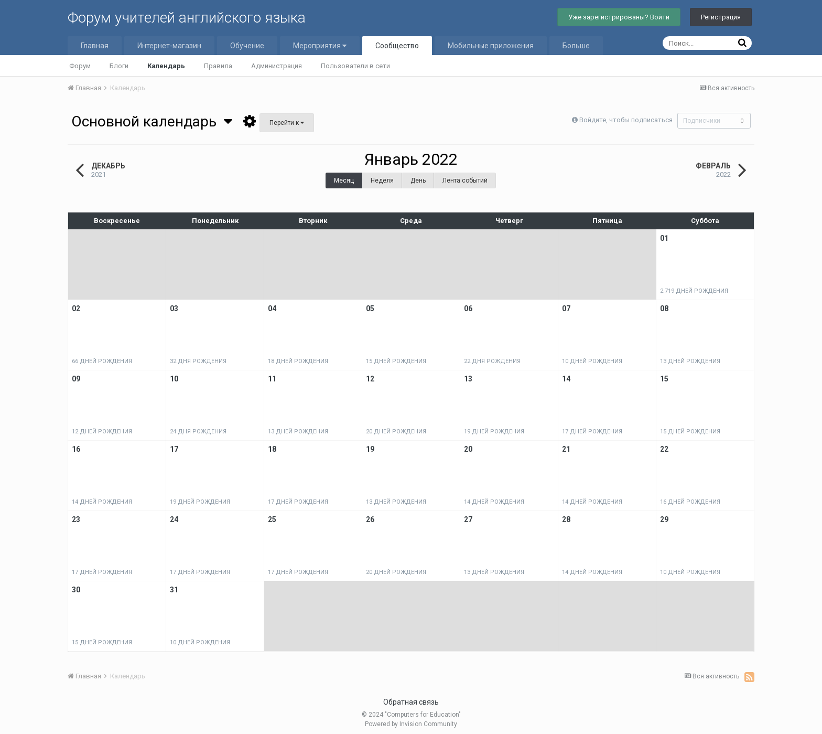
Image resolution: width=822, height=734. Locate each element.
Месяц (344, 180)
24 (174, 519)
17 (174, 449)
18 (272, 449)
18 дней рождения (298, 361)
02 (76, 308)
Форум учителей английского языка (187, 17)
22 (664, 449)
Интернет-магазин (169, 45)
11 (272, 379)
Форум (80, 66)
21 (566, 449)
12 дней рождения (102, 431)
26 (370, 519)
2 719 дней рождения (694, 291)
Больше (576, 45)
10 (174, 379)
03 (174, 308)
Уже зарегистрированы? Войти (618, 17)
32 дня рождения (198, 361)
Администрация (276, 66)
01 (664, 238)
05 (370, 308)
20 (468, 449)
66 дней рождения (102, 361)
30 (76, 590)
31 (174, 590)
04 (272, 308)
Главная (95, 45)
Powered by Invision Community (411, 724)
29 (664, 519)
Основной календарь (151, 121)
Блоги (119, 66)
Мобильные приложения (491, 45)
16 (76, 449)
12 (370, 379)
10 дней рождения (592, 361)
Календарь (166, 66)
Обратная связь (411, 702)
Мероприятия (320, 45)
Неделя (382, 180)
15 (664, 379)
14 (566, 379)
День (418, 180)
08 (664, 308)
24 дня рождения (198, 431)
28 (566, 519)
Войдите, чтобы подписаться (623, 120)
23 (76, 519)
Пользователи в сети (355, 66)
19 (370, 449)
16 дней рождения (690, 501)
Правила (218, 66)
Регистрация (721, 17)
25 (272, 519)
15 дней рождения (396, 361)
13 (468, 379)
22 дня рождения (492, 361)
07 (566, 308)
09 (76, 379)
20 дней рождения (396, 431)
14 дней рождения (102, 501)
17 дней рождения (592, 431)
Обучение (247, 45)
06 (468, 308)
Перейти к (286, 122)
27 (468, 519)
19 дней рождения (494, 431)
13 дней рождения (690, 361)
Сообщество (397, 45)
